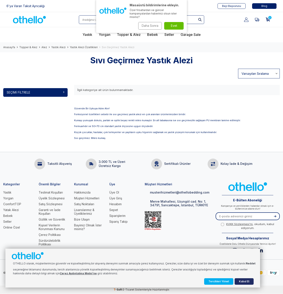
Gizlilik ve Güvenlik (52, 219)
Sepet (113, 210)
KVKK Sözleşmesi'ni (239, 224)
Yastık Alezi (58, 47)
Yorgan (8, 198)
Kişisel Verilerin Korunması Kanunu (52, 227)
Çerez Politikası (50, 235)
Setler (7, 222)
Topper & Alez (28, 47)
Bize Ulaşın (82, 219)
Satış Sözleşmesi (50, 204)
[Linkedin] (260, 250)
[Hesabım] (246, 19)
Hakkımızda (82, 192)
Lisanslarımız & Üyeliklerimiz (84, 212)
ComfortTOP (12, 204)
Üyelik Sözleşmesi (52, 198)
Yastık (7, 192)
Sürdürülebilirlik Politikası (49, 242)
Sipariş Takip (118, 222)
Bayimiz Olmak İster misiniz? (88, 227)
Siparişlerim (117, 216)
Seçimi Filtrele (35, 92)
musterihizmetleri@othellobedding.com (177, 192)
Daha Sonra (149, 25)
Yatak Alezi (11, 210)
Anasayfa (9, 47)
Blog (264, 6)
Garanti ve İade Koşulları (49, 212)
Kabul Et (244, 281)
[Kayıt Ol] (275, 216)
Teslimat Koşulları (51, 192)
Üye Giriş (115, 198)
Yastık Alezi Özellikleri (84, 47)
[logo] (29, 19)
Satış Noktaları (84, 204)
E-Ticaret (128, 289)
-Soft (118, 289)
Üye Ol (114, 192)
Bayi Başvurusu (231, 6)
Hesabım (115, 204)
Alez (44, 47)
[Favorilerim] (257, 19)
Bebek (8, 216)
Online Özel (11, 227)
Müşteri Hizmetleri (86, 198)
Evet (174, 25)
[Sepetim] (268, 19)
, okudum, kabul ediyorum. (247, 226)
